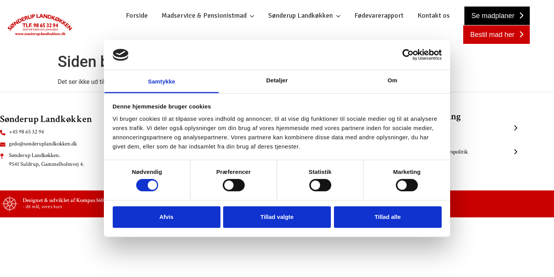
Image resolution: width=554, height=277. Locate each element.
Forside (137, 15)
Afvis (166, 217)
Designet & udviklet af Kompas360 (63, 200)
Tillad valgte (277, 217)
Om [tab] (392, 80)
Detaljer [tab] (277, 80)
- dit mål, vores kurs (42, 207)
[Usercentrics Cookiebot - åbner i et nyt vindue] (408, 55)
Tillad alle (387, 217)
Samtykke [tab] (161, 81)
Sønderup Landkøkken (300, 15)
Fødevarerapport (379, 15)
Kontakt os (433, 15)
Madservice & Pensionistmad (204, 15)
